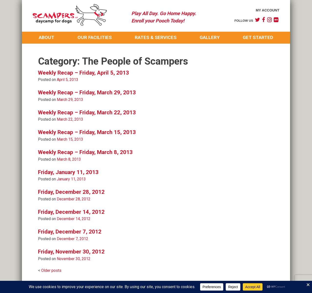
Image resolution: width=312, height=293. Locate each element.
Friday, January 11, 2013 (68, 172)
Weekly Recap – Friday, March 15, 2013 (87, 132)
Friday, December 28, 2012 (71, 192)
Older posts (51, 270)
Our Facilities (95, 37)
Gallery (210, 37)
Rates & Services (155, 37)
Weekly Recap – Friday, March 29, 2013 (87, 92)
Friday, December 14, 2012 (71, 212)
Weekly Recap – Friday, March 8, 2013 (85, 152)
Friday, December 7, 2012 (69, 231)
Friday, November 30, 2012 (71, 251)
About (46, 37)
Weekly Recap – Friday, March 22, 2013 (87, 112)
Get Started (258, 37)
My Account (267, 10)
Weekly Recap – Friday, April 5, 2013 (83, 72)
